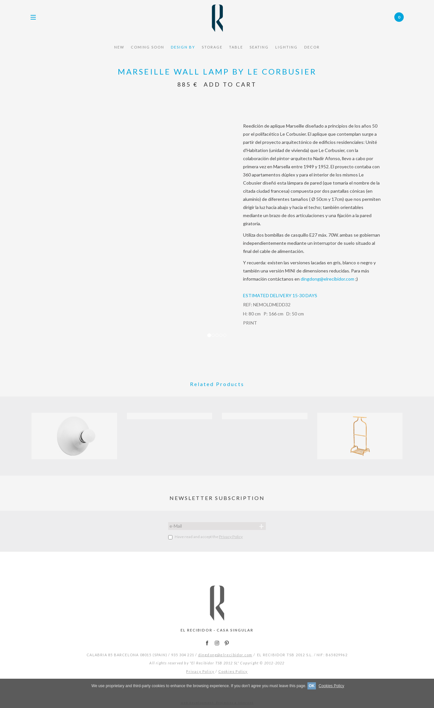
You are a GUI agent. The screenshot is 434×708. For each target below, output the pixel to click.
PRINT (250, 323)
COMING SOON (147, 47)
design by (183, 47)
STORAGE (212, 47)
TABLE (236, 47)
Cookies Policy (233, 671)
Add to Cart (230, 84)
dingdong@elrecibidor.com (327, 279)
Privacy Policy (231, 536)
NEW (119, 47)
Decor (312, 47)
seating (259, 47)
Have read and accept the (205, 536)
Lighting (286, 47)
